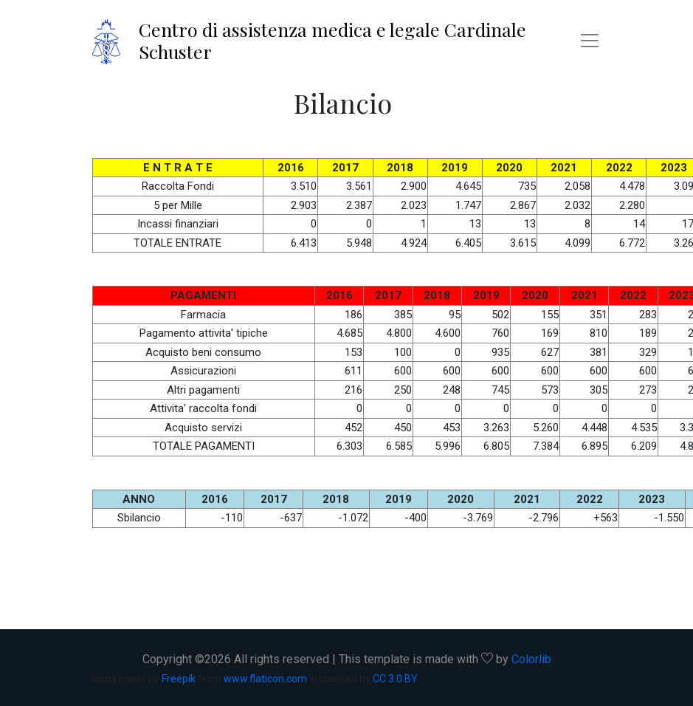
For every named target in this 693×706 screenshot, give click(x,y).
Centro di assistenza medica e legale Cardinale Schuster (332, 40)
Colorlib (531, 659)
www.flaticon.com (265, 679)
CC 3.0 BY (395, 679)
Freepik (179, 679)
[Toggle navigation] (589, 40)
